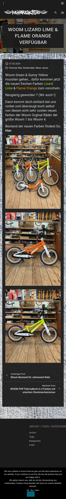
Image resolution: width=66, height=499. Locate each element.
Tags (50, 436)
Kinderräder (29, 68)
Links (48, 445)
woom (45, 68)
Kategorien (52, 441)
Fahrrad (13, 68)
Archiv (52, 432)
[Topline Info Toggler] (3, 3)
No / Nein (35, 490)
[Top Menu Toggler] (62, 12)
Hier (8, 130)
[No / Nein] (31, 494)
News (38, 68)
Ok (28, 490)
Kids (20, 68)
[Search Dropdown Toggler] (55, 12)
